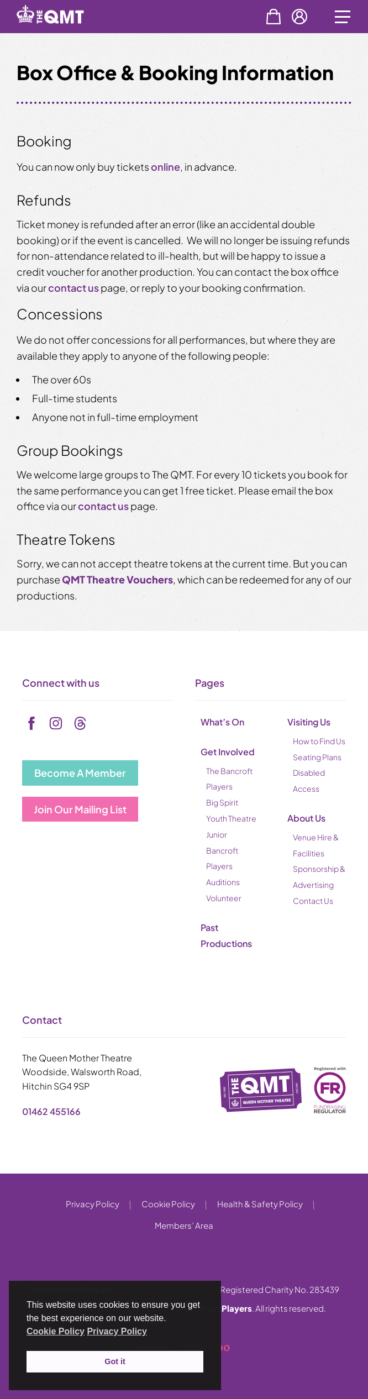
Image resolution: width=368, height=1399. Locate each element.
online (165, 166)
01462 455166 (51, 1111)
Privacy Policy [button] (117, 1331)
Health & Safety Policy (260, 1203)
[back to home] (62, 32)
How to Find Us (319, 741)
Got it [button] (114, 1361)
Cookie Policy (168, 1203)
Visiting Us (308, 722)
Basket (273, 16)
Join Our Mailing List (80, 809)
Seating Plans (317, 757)
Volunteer (223, 898)
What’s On (222, 722)
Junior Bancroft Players (222, 850)
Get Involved (228, 752)
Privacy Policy (92, 1203)
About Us (306, 818)
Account (299, 16)
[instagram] (55, 723)
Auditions (223, 882)
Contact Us (313, 901)
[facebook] (31, 723)
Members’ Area (184, 1225)
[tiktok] (80, 723)
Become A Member (80, 772)
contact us (73, 287)
